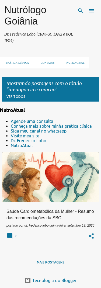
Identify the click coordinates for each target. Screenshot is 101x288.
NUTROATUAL (74, 62)
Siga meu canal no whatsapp (39, 131)
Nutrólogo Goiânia (25, 15)
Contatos (46, 62)
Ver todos (15, 96)
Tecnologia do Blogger (50, 280)
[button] (91, 236)
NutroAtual (22, 145)
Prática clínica (15, 62)
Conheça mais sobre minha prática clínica (51, 126)
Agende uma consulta (32, 121)
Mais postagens (50, 262)
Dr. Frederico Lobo (28, 140)
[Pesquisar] (80, 10)
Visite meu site (25, 135)
